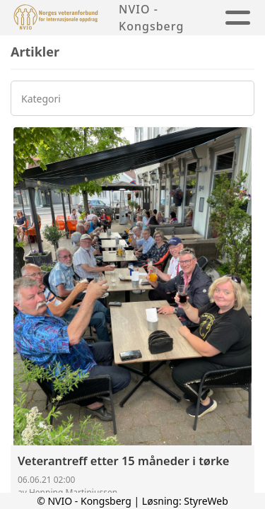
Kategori (41, 98)
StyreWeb (206, 501)
